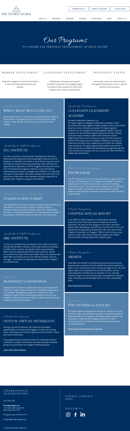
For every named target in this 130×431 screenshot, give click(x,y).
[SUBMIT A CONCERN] (99, 8)
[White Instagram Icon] (68, 414)
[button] (78, 8)
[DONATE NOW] (120, 8)
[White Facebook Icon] (75, 414)
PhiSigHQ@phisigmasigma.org (14, 419)
